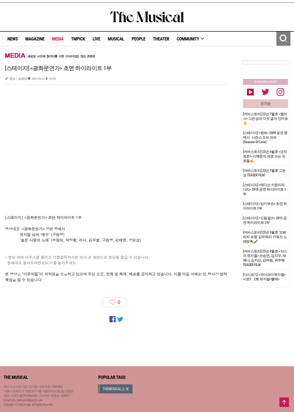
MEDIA (57, 38)
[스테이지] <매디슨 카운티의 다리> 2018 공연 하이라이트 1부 (264, 189)
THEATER (161, 38)
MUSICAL (116, 38)
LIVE (96, 38)
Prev (251, 63)
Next (280, 63)
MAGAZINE (35, 38)
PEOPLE (138, 38)
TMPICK (78, 38)
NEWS (13, 38)
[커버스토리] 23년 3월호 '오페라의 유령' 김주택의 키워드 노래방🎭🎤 (265, 236)
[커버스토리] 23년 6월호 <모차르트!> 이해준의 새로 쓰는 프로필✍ (265, 156)
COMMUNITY (191, 38)
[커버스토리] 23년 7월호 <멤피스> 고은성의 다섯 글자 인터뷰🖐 (265, 118)
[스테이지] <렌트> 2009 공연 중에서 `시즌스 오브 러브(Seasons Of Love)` (265, 137)
